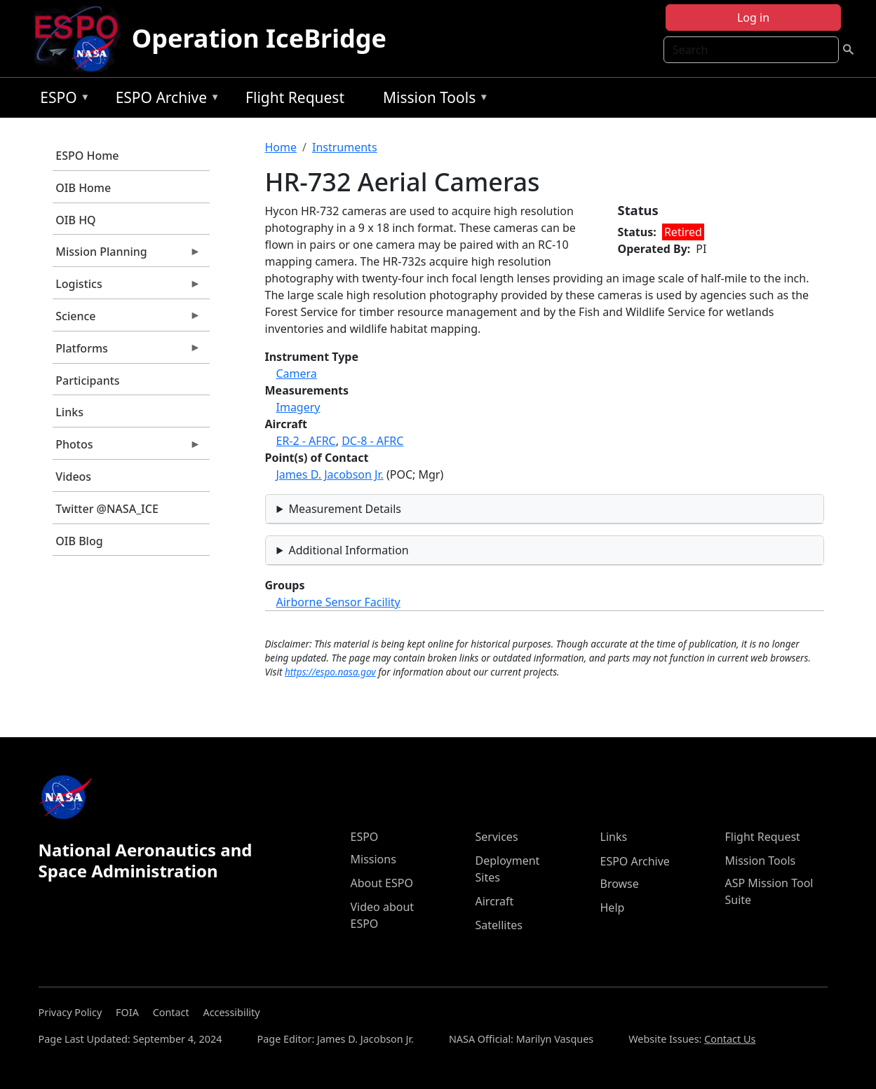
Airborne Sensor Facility (338, 602)
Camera (296, 373)
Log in (753, 17)
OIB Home (83, 188)
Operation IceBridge (259, 38)
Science (127, 319)
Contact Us (729, 1039)
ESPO (61, 100)
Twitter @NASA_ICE (107, 508)
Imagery (298, 407)
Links (69, 412)
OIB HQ (75, 220)
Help (612, 907)
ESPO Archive (164, 100)
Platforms (127, 352)
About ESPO (382, 883)
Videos (73, 476)
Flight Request (294, 97)
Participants (87, 380)
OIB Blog (78, 541)
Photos (127, 448)
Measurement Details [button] (344, 508)
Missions (373, 859)
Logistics (127, 287)
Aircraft (495, 901)
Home (281, 147)
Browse (619, 883)
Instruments (344, 147)
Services (497, 836)
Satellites (499, 925)
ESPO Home (87, 155)
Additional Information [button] (348, 550)
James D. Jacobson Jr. (330, 474)
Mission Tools (432, 100)
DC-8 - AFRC (372, 440)
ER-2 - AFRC (306, 440)
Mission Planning (127, 255)
